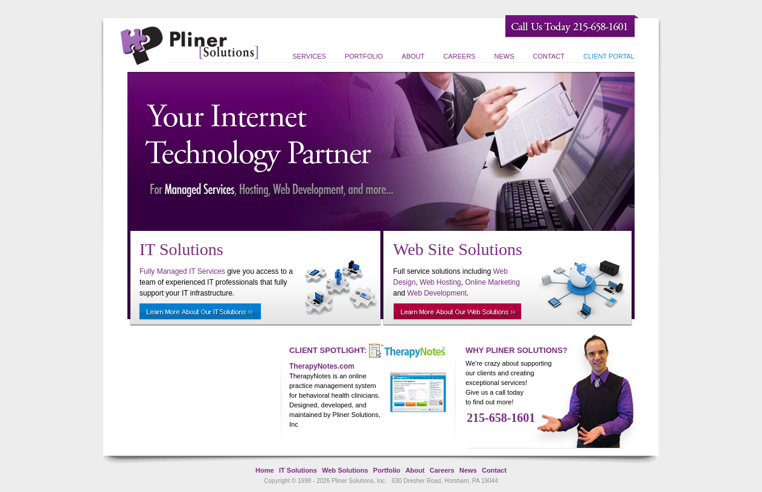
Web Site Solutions (457, 249)
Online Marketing (492, 282)
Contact (549, 56)
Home (264, 470)
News (504, 56)
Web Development (437, 293)
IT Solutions (181, 249)
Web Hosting (440, 282)
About (413, 56)
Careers (459, 56)
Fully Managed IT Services (182, 271)
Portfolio (364, 56)
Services (308, 56)
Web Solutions (345, 470)
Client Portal (609, 56)
